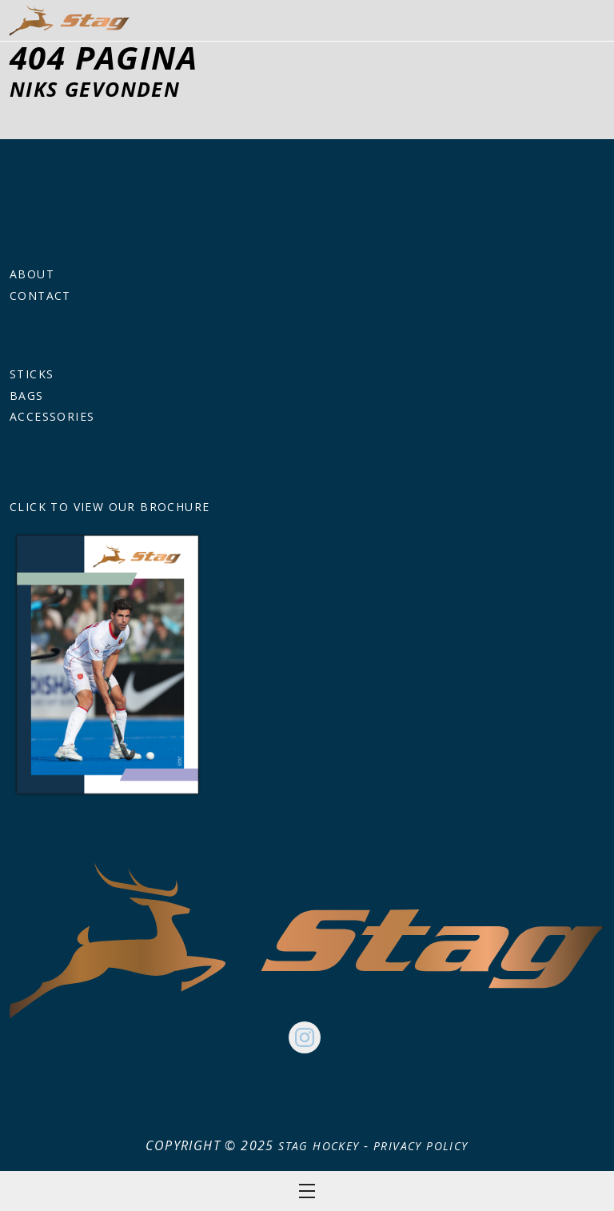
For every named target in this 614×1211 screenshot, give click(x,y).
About (32, 274)
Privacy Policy (420, 1145)
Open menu (307, 1191)
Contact (40, 295)
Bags (27, 395)
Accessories (52, 416)
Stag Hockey (318, 1145)
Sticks (32, 374)
